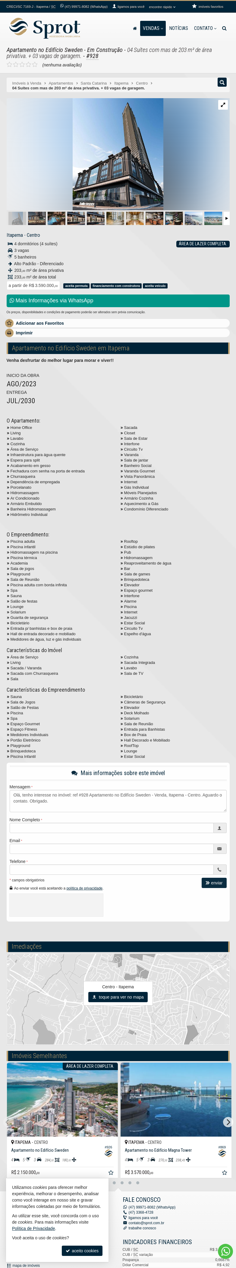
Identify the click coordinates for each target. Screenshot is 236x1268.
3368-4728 (141, 1212)
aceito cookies (82, 1250)
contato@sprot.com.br (146, 1223)
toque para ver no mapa (118, 997)
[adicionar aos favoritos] (109, 1172)
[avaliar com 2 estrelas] (16, 65)
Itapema (15, 235)
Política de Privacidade (33, 1228)
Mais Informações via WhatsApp (51, 301)
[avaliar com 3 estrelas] (22, 65)
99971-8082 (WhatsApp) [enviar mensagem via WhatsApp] (86, 6)
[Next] (228, 1122)
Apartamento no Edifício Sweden (45, 49)
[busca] (224, 28)
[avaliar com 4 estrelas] (28, 65)
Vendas (153, 28)
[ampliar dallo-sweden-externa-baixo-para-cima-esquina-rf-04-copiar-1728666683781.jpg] (85, 154)
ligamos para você (143, 1218)
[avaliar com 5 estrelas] (35, 65)
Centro (33, 235)
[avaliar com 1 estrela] (9, 65)
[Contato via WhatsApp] (225, 1251)
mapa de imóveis (26, 1265)
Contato (205, 28)
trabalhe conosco (142, 1228)
